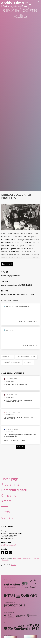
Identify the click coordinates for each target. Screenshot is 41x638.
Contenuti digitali (14, 490)
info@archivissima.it (8, 545)
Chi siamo (8, 496)
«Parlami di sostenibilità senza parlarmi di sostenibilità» (20, 435)
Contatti (7, 517)
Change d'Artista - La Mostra (15, 384)
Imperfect (13, 565)
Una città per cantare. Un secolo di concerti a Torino (18, 400)
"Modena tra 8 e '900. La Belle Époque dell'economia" (18, 418)
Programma (10, 485)
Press (5, 512)
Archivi (6, 501)
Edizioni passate (27, 558)
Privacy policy (35, 558)
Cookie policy (5, 560)
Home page (10, 479)
